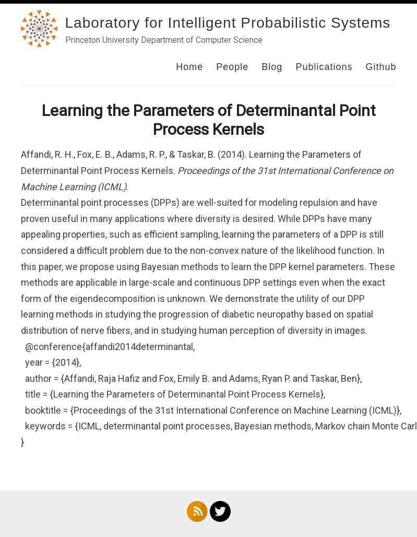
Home (189, 67)
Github (380, 67)
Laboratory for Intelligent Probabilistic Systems (228, 23)
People (232, 67)
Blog (271, 67)
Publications (323, 67)
